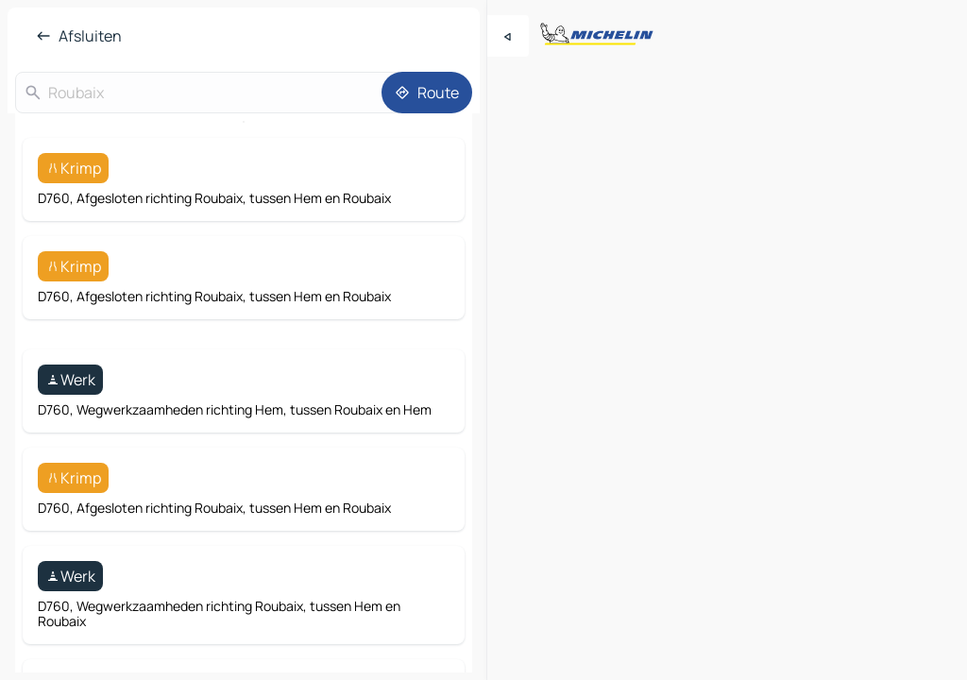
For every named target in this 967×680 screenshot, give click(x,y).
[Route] (427, 92)
